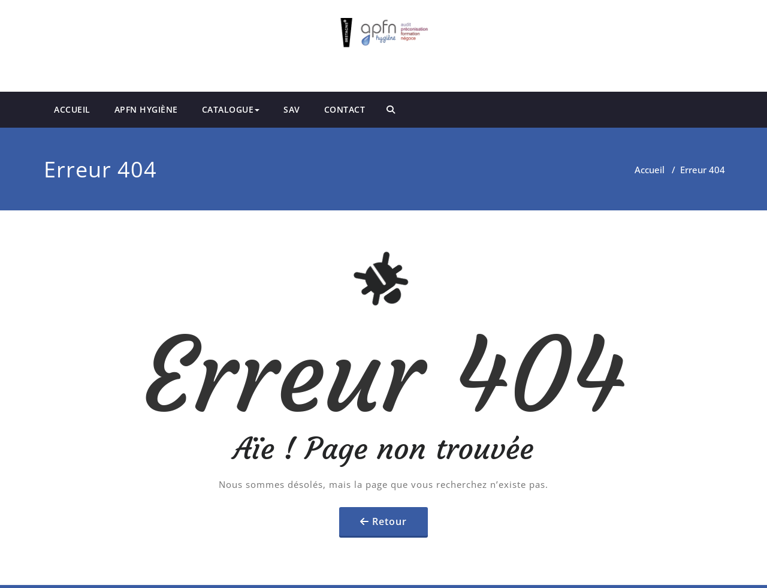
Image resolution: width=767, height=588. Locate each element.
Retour (389, 521)
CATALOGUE (231, 109)
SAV (291, 109)
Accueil (650, 170)
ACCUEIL (72, 109)
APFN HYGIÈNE (146, 109)
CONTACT (345, 109)
